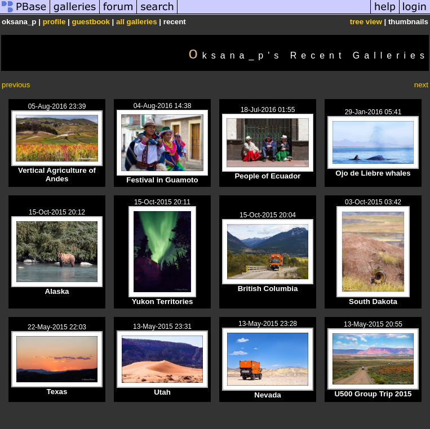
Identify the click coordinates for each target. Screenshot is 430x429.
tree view (366, 21)
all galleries (136, 21)
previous (16, 85)
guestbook (91, 21)
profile (54, 21)
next (421, 85)
